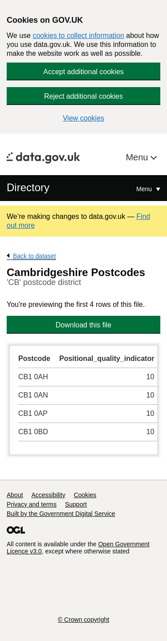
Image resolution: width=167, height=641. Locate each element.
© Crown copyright (83, 619)
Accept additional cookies (83, 71)
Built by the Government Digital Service (61, 513)
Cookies (85, 495)
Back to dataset (34, 256)
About (15, 495)
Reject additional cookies (83, 96)
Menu (138, 157)
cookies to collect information (78, 35)
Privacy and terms (32, 504)
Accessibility (48, 495)
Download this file (83, 325)
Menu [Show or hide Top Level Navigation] (145, 189)
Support (76, 504)
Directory (28, 187)
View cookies (83, 118)
